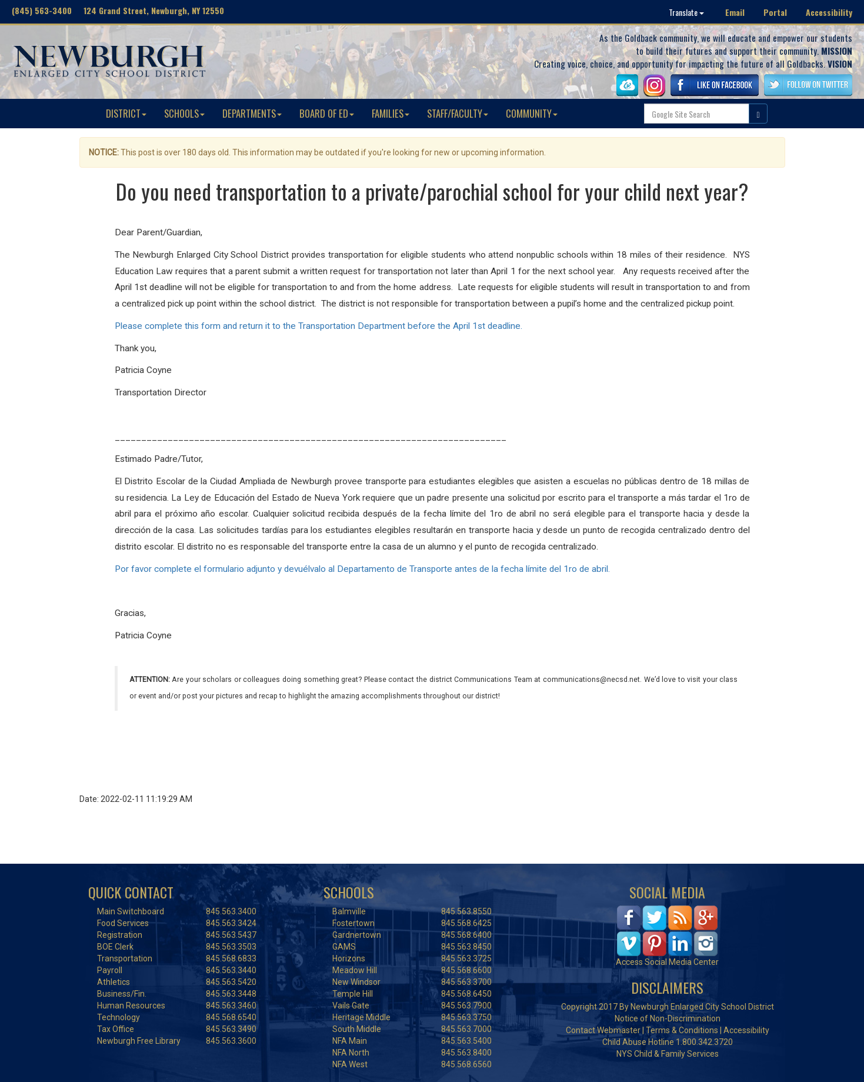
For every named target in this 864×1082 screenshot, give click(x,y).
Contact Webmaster (603, 1030)
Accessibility (829, 12)
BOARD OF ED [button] (326, 113)
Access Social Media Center (667, 962)
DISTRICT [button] (126, 113)
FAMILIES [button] (390, 113)
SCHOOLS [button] (184, 113)
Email (735, 12)
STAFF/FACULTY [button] (457, 113)
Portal (775, 12)
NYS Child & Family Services (667, 1053)
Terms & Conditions (682, 1030)
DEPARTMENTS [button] (252, 113)
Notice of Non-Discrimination (667, 1018)
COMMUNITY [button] (532, 113)
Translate (686, 12)
